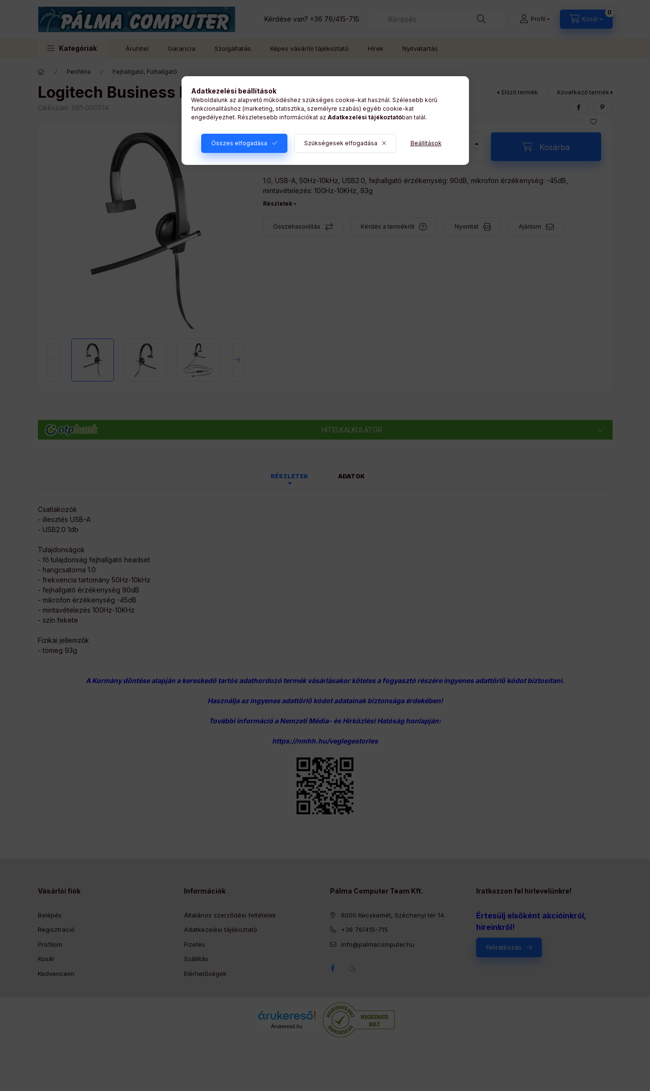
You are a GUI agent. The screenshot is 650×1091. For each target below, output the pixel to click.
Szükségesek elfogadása (340, 143)
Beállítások (426, 143)
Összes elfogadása (239, 143)
